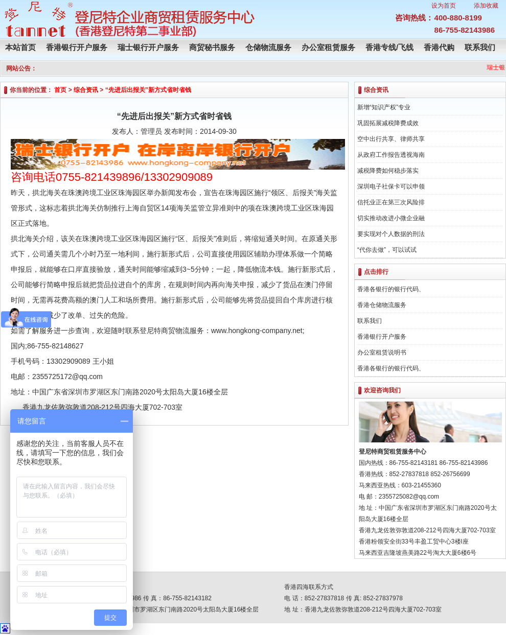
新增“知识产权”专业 (383, 107)
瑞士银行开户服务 (148, 47)
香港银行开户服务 (76, 47)
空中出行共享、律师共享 (391, 139)
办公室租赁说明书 (381, 352)
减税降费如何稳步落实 (388, 170)
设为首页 (443, 5)
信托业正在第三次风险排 (391, 202)
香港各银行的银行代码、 (391, 289)
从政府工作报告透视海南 (391, 154)
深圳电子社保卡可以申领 (391, 186)
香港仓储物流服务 (381, 305)
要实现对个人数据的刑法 (391, 234)
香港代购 (439, 47)
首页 (60, 89)
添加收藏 (486, 5)
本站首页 (20, 47)
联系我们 (480, 47)
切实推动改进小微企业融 (391, 218)
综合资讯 (86, 89)
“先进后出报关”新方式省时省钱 (148, 89)
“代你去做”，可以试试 (387, 249)
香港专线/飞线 (389, 47)
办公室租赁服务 (328, 47)
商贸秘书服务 (212, 47)
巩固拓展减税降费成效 (388, 123)
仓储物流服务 (268, 47)
